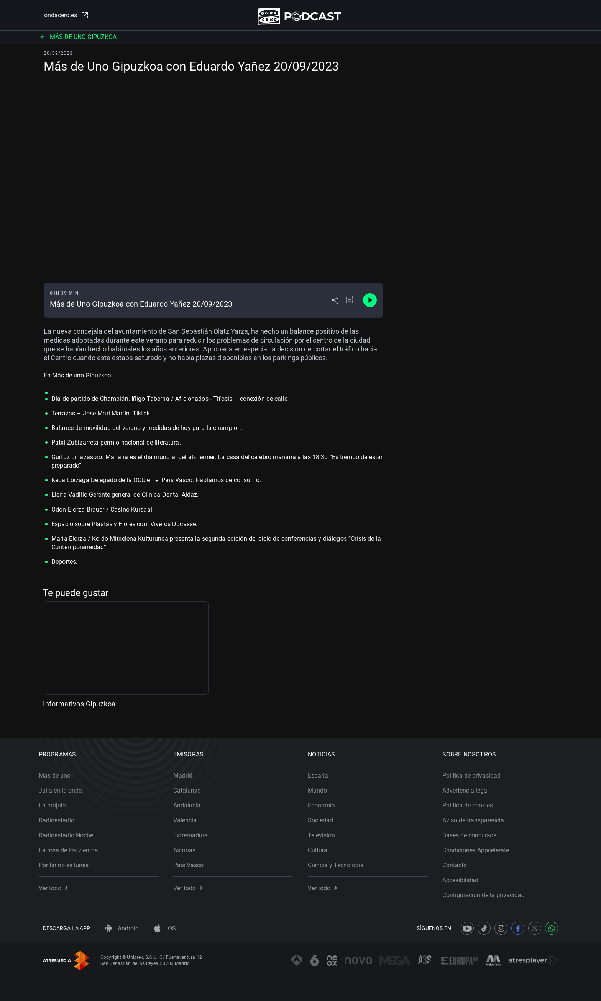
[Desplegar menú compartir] (335, 303)
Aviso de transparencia (477, 816)
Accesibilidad (465, 876)
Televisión (325, 831)
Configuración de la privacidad (488, 890)
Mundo (321, 786)
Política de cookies (472, 801)
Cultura (322, 846)
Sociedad (324, 816)
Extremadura (194, 831)
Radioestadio (61, 816)
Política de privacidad (476, 771)
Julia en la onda (64, 786)
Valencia (189, 816)
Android (122, 928)
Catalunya (191, 786)
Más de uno (59, 771)
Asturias (188, 846)
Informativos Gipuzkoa (79, 707)
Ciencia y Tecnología (340, 861)
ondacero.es (61, 16)
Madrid (187, 771)
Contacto (459, 861)
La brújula (56, 801)
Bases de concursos (474, 831)
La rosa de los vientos (72, 846)
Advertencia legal (470, 786)
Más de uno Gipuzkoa (78, 40)
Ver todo (57, 884)
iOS (165, 928)
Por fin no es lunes (68, 861)
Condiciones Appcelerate (480, 846)
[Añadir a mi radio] (350, 303)
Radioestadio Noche (70, 831)
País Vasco (192, 861)
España (322, 771)
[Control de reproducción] (370, 303)
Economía (325, 801)
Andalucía (191, 801)
